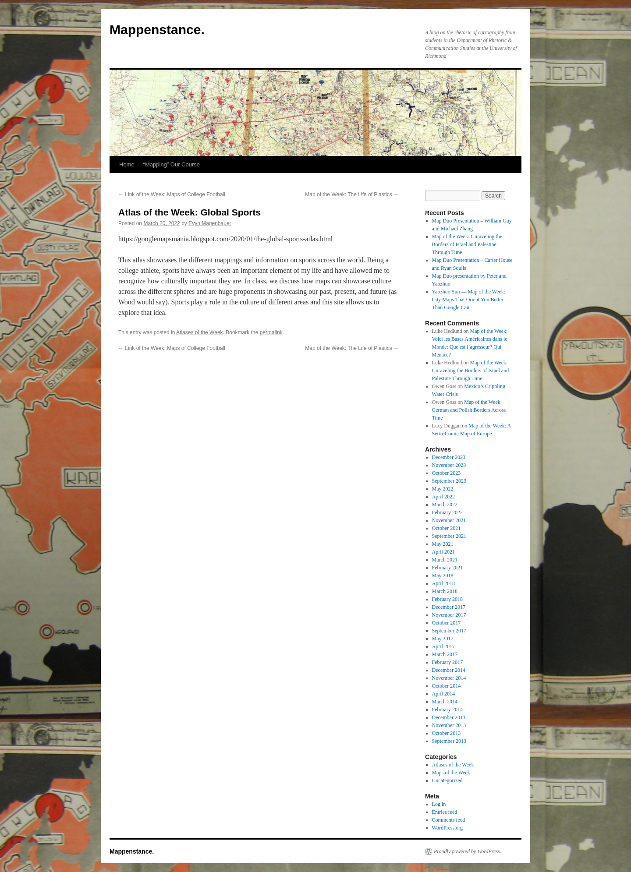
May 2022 (443, 489)
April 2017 (443, 646)
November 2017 (449, 615)
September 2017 (449, 631)
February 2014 (447, 709)
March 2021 (444, 560)
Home (127, 164)
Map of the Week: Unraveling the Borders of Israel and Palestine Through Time (467, 244)
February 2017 (447, 662)
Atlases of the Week (199, 332)
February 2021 (447, 568)
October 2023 (446, 473)
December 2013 (448, 717)
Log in (439, 804)
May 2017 (443, 638)
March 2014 (444, 702)
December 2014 (448, 670)
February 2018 (447, 599)
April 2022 (443, 497)
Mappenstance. (157, 29)
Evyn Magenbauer (209, 223)
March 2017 (444, 654)
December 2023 (448, 457)
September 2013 (449, 741)
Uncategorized (447, 780)
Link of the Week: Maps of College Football (171, 194)
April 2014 (443, 694)
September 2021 (449, 536)
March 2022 (444, 504)
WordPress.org (447, 828)
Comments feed (448, 820)
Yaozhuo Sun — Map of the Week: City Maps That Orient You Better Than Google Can (469, 300)
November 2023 (449, 465)
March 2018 (444, 591)
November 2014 (449, 678)
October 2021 (446, 528)
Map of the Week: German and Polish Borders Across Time (469, 410)
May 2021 (443, 544)
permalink (271, 332)
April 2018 (443, 583)
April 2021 (443, 552)
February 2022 (447, 512)
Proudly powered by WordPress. (467, 851)
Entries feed (444, 812)
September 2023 (449, 481)
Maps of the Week (451, 773)
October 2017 (446, 623)
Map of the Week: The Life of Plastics (352, 194)
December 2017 (448, 607)
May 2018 (443, 575)
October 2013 (446, 733)
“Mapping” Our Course (171, 164)
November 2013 (449, 725)
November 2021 (449, 520)
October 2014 (446, 686)
